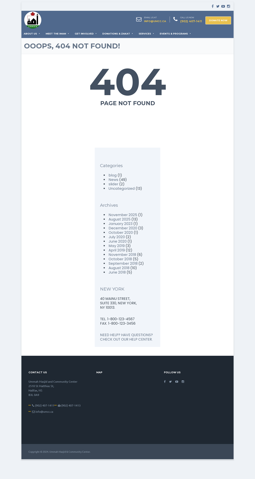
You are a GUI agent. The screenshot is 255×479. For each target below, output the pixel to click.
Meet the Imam (57, 33)
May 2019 (117, 245)
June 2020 (118, 241)
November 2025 (123, 214)
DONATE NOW (218, 20)
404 (127, 81)
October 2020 (121, 232)
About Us (32, 33)
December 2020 (123, 228)
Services (146, 33)
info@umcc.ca (155, 21)
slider (113, 184)
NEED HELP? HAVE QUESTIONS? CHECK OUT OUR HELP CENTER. (126, 337)
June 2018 (117, 272)
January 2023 (120, 223)
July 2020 (117, 236)
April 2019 (117, 250)
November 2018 (122, 254)
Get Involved (86, 33)
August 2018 (119, 267)
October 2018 (120, 259)
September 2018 (123, 263)
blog (113, 175)
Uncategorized (122, 188)
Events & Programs (175, 33)
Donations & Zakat (117, 33)
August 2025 (120, 219)
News (113, 179)
